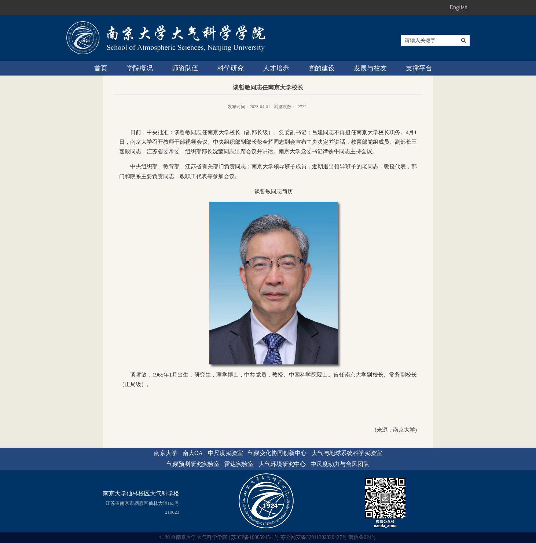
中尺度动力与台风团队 (340, 464)
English (458, 7)
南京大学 (165, 453)
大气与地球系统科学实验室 (347, 453)
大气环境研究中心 (282, 464)
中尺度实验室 (225, 453)
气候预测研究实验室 (193, 464)
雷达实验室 (239, 464)
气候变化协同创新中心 (277, 453)
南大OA (193, 453)
